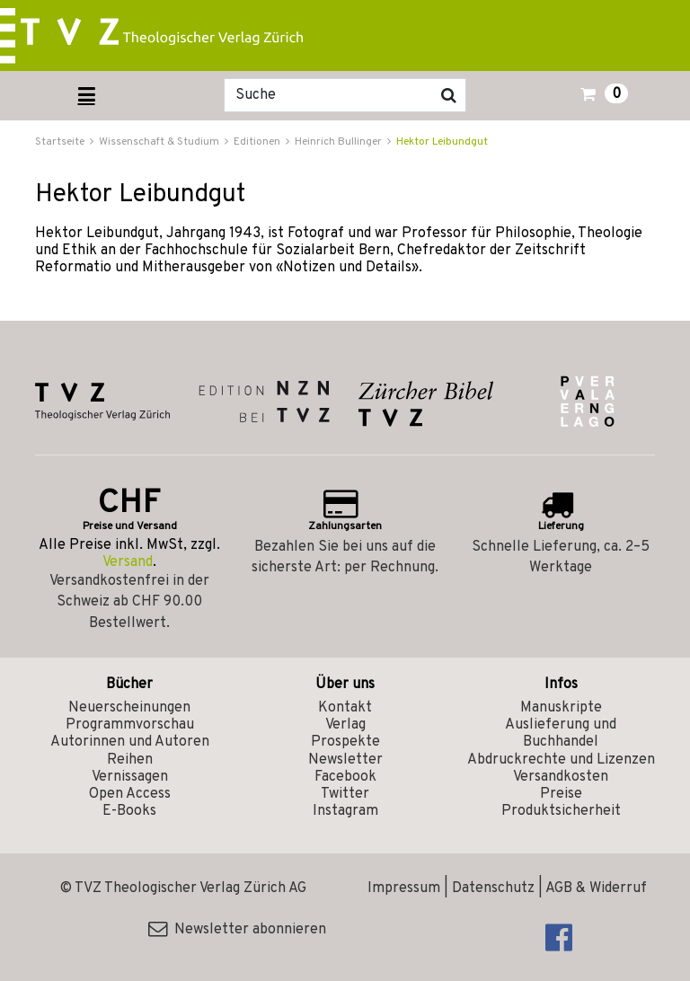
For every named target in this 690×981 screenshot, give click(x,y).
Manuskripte (561, 708)
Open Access (130, 794)
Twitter (345, 794)
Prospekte (345, 742)
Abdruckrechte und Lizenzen (561, 760)
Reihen (130, 760)
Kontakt (345, 708)
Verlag (345, 725)
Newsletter (345, 760)
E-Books (129, 811)
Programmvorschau (130, 725)
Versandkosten (560, 777)
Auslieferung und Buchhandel (560, 733)
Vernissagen (130, 777)
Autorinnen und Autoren (129, 742)
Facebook (345, 777)
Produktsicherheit (561, 811)
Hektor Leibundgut (442, 142)
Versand (127, 562)
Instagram (345, 811)
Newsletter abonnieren (237, 930)
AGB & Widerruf (596, 888)
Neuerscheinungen (129, 708)
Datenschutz (493, 888)
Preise (561, 794)
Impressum (403, 888)
